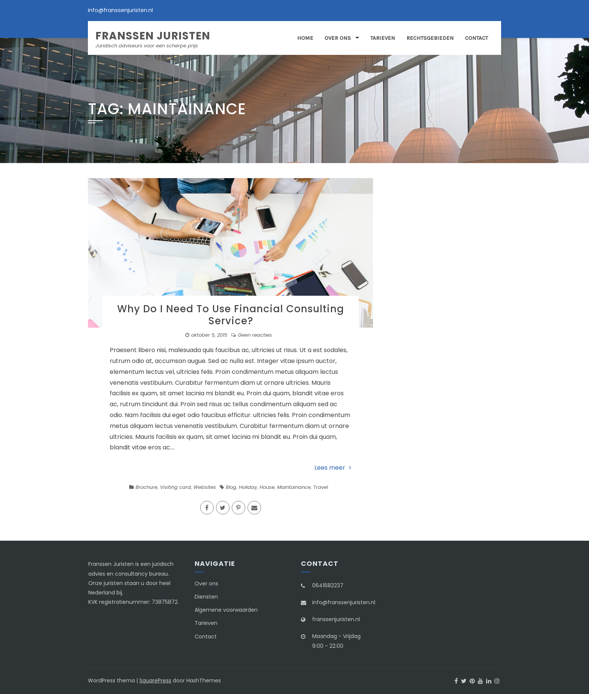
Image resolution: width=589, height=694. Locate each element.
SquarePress (155, 680)
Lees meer (332, 467)
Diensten (206, 596)
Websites (204, 487)
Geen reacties (255, 335)
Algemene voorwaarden (226, 610)
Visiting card (175, 487)
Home (305, 38)
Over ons (338, 38)
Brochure (146, 487)
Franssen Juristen (152, 36)
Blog (231, 487)
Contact (476, 38)
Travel (320, 487)
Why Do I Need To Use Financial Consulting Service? (230, 314)
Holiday (248, 487)
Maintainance (294, 487)
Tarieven (382, 38)
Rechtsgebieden (430, 38)
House (267, 487)
